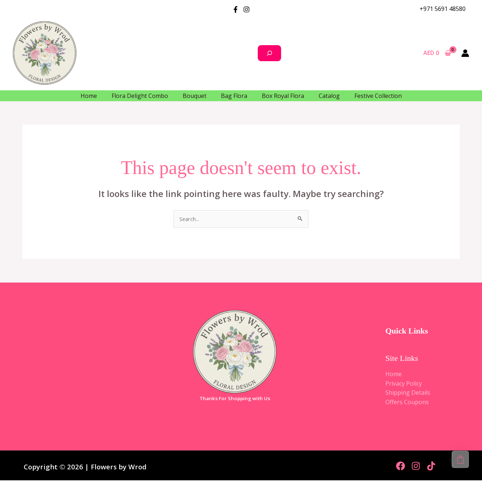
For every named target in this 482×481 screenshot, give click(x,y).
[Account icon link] (465, 53)
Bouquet (194, 96)
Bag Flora (234, 96)
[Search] (269, 53)
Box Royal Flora (283, 96)
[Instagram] (246, 9)
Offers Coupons (407, 403)
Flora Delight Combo (140, 96)
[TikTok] (431, 466)
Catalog (329, 96)
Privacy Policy (403, 384)
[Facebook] (235, 9)
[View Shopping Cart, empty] (437, 53)
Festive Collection (378, 96)
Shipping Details (407, 394)
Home (89, 96)
